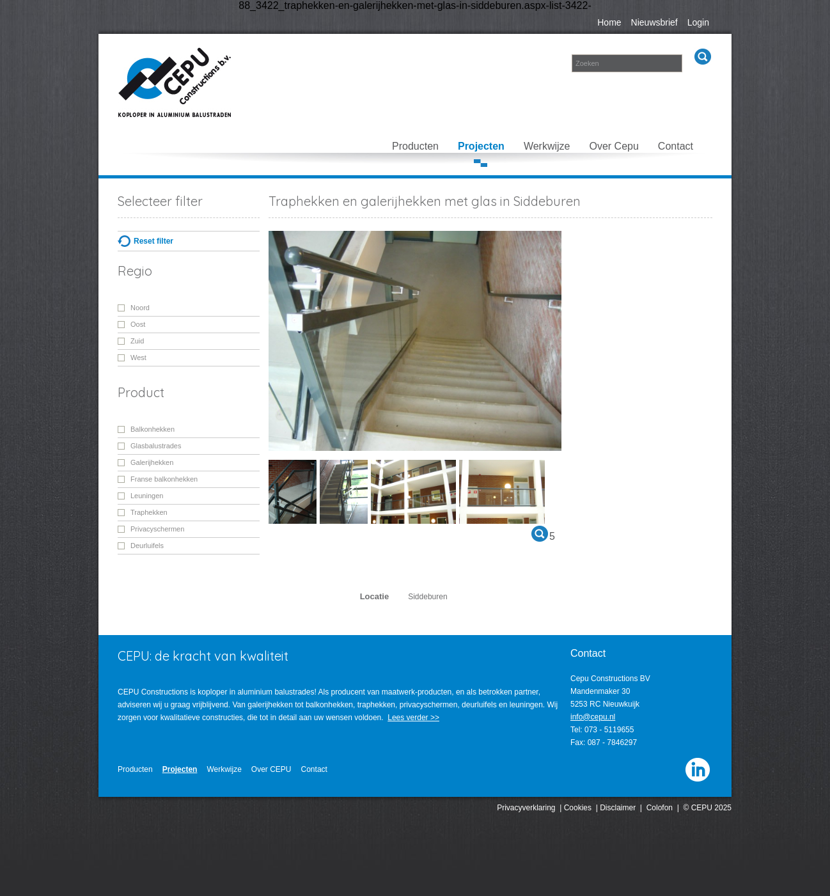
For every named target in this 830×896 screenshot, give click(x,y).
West (138, 357)
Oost (137, 324)
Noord (140, 307)
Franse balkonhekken (164, 479)
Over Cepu (613, 146)
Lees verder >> (413, 717)
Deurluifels (147, 545)
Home (609, 22)
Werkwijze (547, 146)
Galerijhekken (151, 462)
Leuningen (146, 495)
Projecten (481, 146)
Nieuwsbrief (654, 22)
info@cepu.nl (592, 716)
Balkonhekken (152, 429)
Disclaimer (618, 807)
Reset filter (153, 241)
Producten (415, 146)
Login (698, 22)
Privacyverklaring (526, 807)
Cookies (577, 807)
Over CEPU (271, 769)
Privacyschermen (157, 529)
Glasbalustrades (156, 446)
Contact (675, 146)
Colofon (659, 807)
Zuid (137, 341)
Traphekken (149, 512)
